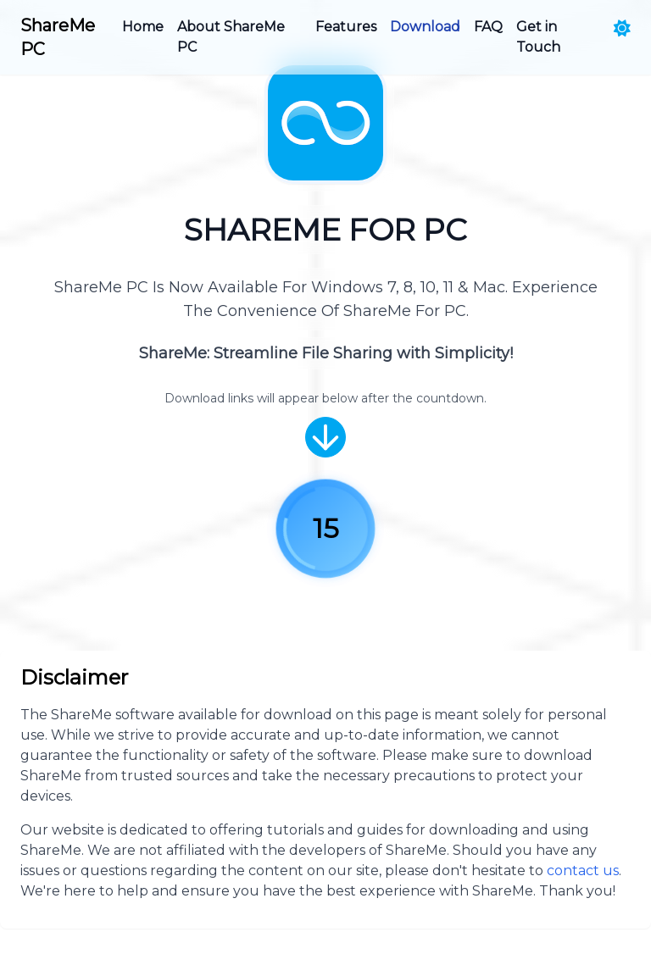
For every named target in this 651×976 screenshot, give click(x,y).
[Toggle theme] (622, 29)
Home (143, 27)
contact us (583, 870)
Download (425, 27)
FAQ (488, 27)
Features (345, 27)
